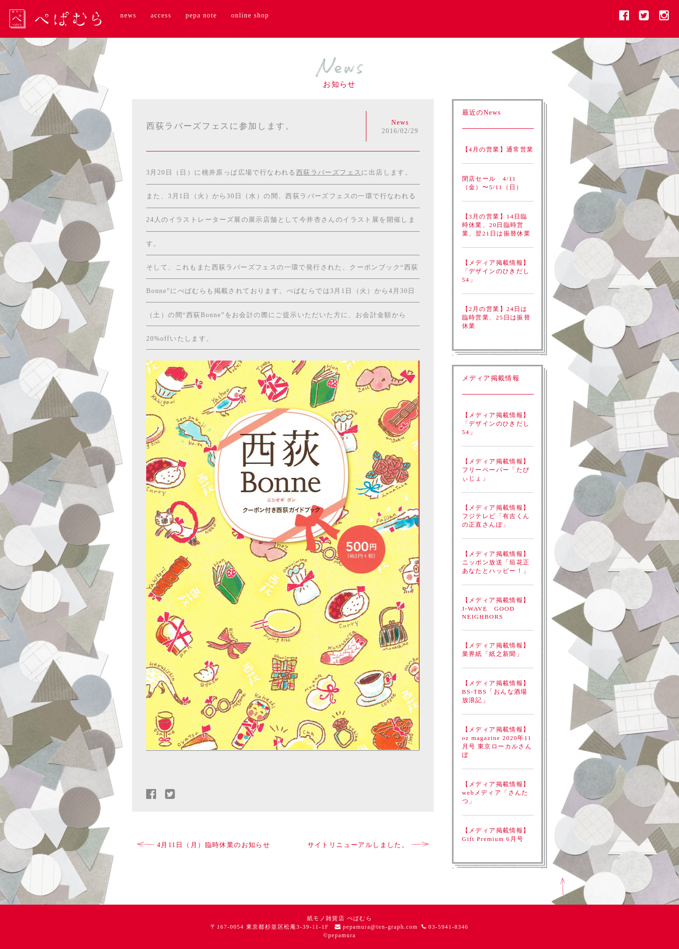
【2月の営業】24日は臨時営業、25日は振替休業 (496, 317)
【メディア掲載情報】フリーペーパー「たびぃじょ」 (496, 470)
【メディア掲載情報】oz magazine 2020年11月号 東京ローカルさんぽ (497, 742)
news (128, 15)
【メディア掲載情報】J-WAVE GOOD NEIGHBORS (496, 608)
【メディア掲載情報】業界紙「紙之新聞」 (496, 649)
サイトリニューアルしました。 (368, 844)
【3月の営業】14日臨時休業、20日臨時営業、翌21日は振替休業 (496, 225)
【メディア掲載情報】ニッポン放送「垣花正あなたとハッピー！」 (496, 562)
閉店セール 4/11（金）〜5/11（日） (492, 183)
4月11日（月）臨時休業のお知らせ (203, 844)
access (160, 15)
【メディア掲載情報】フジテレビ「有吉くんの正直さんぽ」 (496, 516)
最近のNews (481, 112)
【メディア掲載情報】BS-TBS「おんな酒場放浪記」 (496, 692)
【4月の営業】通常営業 (498, 149)
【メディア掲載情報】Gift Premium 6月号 (496, 834)
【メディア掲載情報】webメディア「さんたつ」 (496, 793)
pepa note (201, 15)
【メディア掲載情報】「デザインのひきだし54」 (496, 271)
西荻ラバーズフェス (329, 172)
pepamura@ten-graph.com (380, 927)
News (400, 122)
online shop (250, 15)
